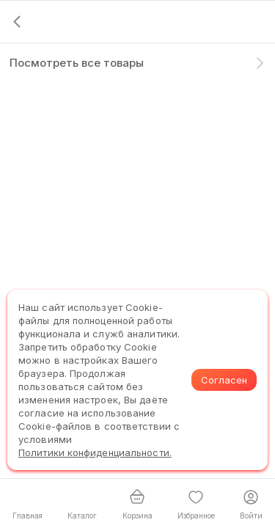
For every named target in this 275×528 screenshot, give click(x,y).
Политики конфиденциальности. (95, 452)
